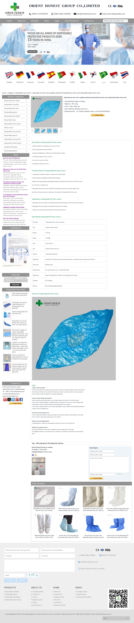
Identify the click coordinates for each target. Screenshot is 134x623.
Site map (57, 600)
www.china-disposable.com (113, 14)
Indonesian (114, 82)
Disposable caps (10, 120)
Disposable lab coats (11, 108)
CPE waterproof (41, 443)
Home (9, 21)
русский (41, 82)
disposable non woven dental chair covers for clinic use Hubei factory (19, 322)
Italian (83, 82)
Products (35, 21)
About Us (21, 21)
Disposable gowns (10, 112)
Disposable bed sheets (12, 116)
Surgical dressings (10, 147)
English (9, 82)
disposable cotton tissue (12, 143)
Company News (82, 591)
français (30, 82)
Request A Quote (59, 605)
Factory (34, 597)
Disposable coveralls (11, 104)
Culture (34, 602)
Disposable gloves (10, 151)
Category (11, 93)
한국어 (93, 82)
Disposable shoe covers (23, 93)
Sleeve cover (8, 127)
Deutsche (19, 82)
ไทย (124, 82)
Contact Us (89, 21)
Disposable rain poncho (12, 131)
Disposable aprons (10, 135)
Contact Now (16, 403)
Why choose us (72, 21)
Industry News (81, 594)
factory (60, 443)
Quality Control (37, 600)
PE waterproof (53, 443)
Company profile (37, 591)
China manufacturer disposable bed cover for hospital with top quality (20, 357)
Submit (10, 580)
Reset (22, 580)
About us (36, 587)
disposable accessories (12, 139)
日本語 (72, 82)
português (62, 82)
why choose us (37, 605)
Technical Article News (84, 597)
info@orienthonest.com (86, 14)
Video (57, 21)
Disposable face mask (11, 100)
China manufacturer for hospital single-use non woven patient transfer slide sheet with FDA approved (19, 368)
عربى (104, 82)
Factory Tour (58, 594)
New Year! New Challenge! (11, 219)
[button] (26, 251)
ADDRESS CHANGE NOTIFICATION (13, 208)
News (46, 21)
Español (51, 82)
